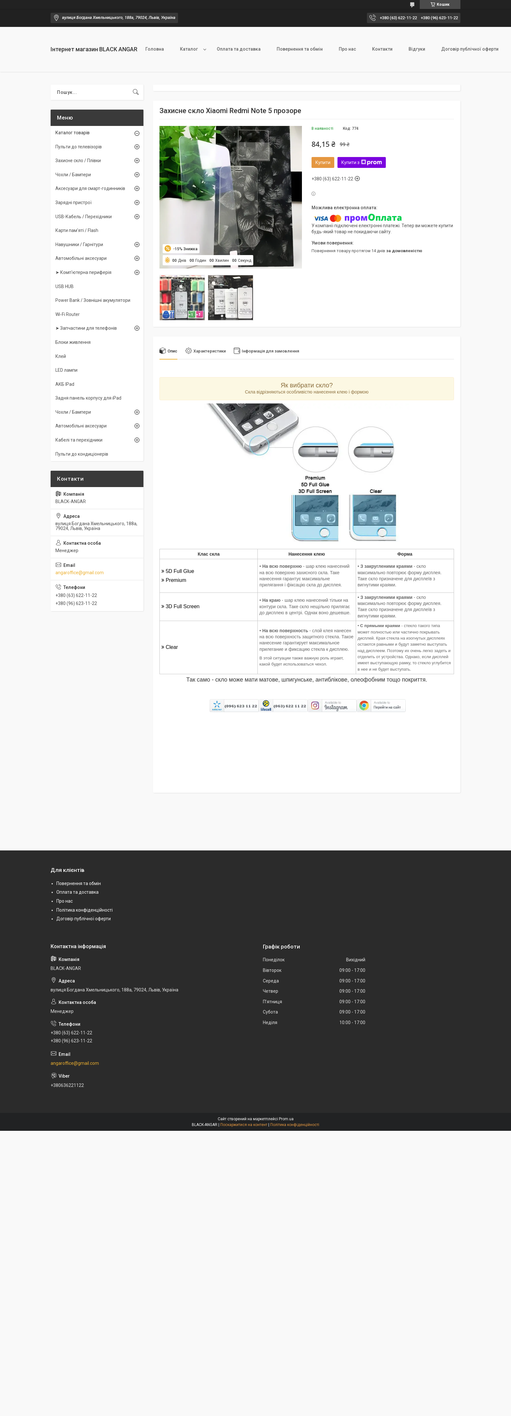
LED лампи (66, 370)
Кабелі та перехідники (78, 440)
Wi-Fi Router (67, 314)
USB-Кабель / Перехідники (83, 216)
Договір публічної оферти (470, 49)
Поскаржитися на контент (243, 1124)
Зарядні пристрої (73, 202)
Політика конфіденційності (84, 910)
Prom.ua (286, 1119)
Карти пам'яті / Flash (76, 230)
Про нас (347, 49)
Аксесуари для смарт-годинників (90, 188)
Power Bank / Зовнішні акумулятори (92, 300)
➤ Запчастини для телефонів (86, 328)
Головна (154, 49)
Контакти (382, 49)
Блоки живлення (73, 342)
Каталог (189, 49)
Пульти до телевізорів (78, 146)
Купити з (361, 162)
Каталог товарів (72, 132)
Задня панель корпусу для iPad (88, 398)
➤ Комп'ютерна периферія (83, 272)
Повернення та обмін (300, 49)
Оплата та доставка (239, 49)
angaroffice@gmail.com (79, 572)
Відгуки (417, 49)
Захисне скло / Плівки (78, 160)
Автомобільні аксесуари (81, 258)
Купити (322, 162)
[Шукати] (135, 92)
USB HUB (64, 286)
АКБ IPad (64, 384)
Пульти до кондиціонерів (81, 454)
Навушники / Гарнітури (79, 244)
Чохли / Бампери (73, 174)
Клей (60, 356)
